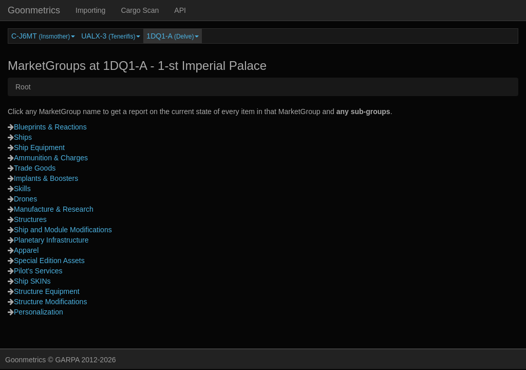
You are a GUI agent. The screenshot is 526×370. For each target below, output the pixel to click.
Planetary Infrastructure (51, 240)
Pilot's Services (38, 271)
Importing (90, 10)
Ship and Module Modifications (63, 230)
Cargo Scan (140, 10)
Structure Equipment (47, 291)
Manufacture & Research (53, 209)
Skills (22, 188)
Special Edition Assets (49, 260)
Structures (30, 219)
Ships (23, 137)
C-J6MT (43, 36)
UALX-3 (110, 36)
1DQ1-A (172, 36)
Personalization (38, 312)
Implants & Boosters (46, 178)
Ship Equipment (39, 147)
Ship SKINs (32, 281)
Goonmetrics (34, 10)
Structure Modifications (50, 302)
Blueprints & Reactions (50, 127)
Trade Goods (34, 168)
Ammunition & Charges (51, 158)
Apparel (26, 250)
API (180, 10)
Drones (25, 199)
